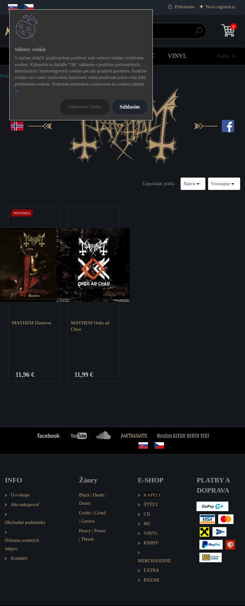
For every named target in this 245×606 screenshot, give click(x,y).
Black (84, 495)
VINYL (177, 55)
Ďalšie (223, 55)
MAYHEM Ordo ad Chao (90, 326)
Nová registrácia (220, 6)
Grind (100, 513)
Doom (85, 504)
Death (98, 495)
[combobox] (193, 184)
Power (100, 531)
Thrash (87, 539)
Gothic (85, 513)
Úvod (4, 76)
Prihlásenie (184, 6)
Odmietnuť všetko (84, 106)
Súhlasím (130, 107)
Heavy (85, 531)
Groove (88, 522)
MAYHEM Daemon (32, 322)
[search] (199, 33)
